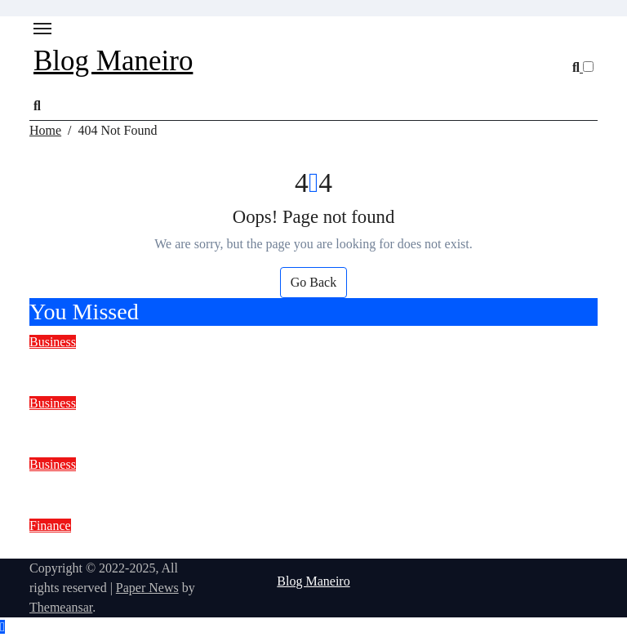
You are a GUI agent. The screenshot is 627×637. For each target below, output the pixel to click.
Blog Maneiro (113, 61)
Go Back (313, 282)
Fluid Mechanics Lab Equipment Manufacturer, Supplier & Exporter (283, 485)
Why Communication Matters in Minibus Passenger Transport (260, 363)
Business (52, 342)
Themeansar (60, 607)
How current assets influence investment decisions (216, 547)
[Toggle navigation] (42, 28)
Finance (50, 525)
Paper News (147, 588)
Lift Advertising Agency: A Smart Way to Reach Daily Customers (273, 424)
